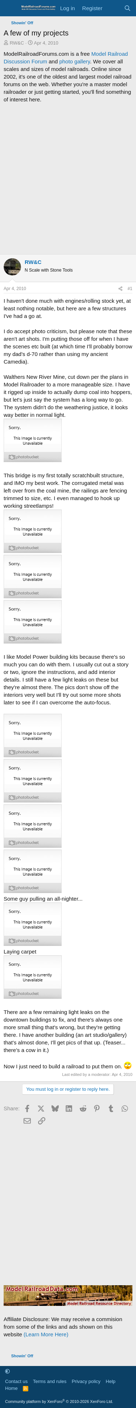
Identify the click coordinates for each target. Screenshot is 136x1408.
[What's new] (113, 8)
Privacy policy (86, 1381)
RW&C (17, 43)
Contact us (16, 1381)
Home (11, 1388)
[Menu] (9, 8)
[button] (7, 1371)
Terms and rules (49, 1381)
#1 (130, 288)
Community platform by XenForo (59, 1401)
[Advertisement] (68, 179)
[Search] (127, 8)
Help (111, 1381)
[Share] (120, 289)
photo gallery (74, 61)
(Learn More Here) (46, 1334)
